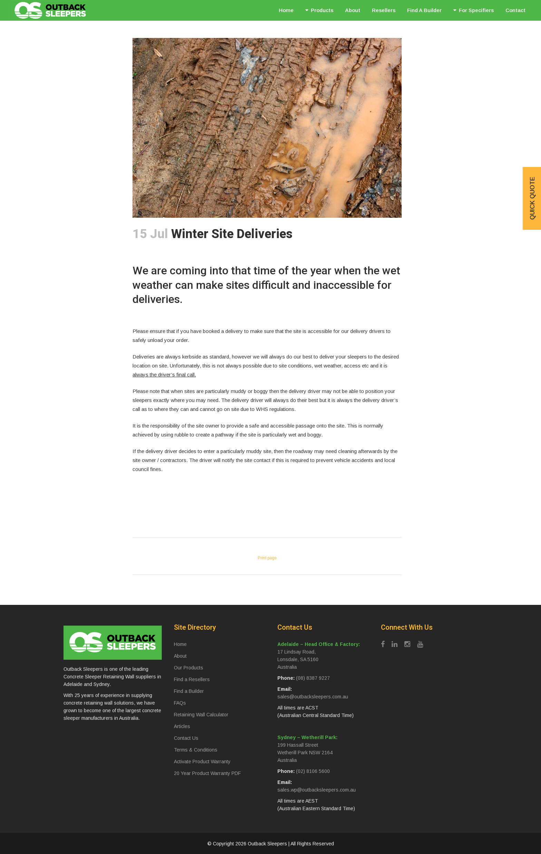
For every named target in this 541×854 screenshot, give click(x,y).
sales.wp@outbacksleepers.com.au (316, 790)
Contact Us (186, 738)
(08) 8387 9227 (313, 678)
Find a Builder (189, 691)
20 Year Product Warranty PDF (207, 773)
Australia (287, 667)
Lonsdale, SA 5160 (297, 659)
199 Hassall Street (297, 745)
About (180, 656)
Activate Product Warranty (202, 761)
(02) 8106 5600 (313, 771)
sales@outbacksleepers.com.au (312, 696)
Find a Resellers (192, 679)
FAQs (180, 703)
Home (180, 644)
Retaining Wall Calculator (201, 714)
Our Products (188, 667)
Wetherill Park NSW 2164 (305, 752)
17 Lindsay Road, (296, 652)
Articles (182, 726)
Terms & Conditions (195, 750)
